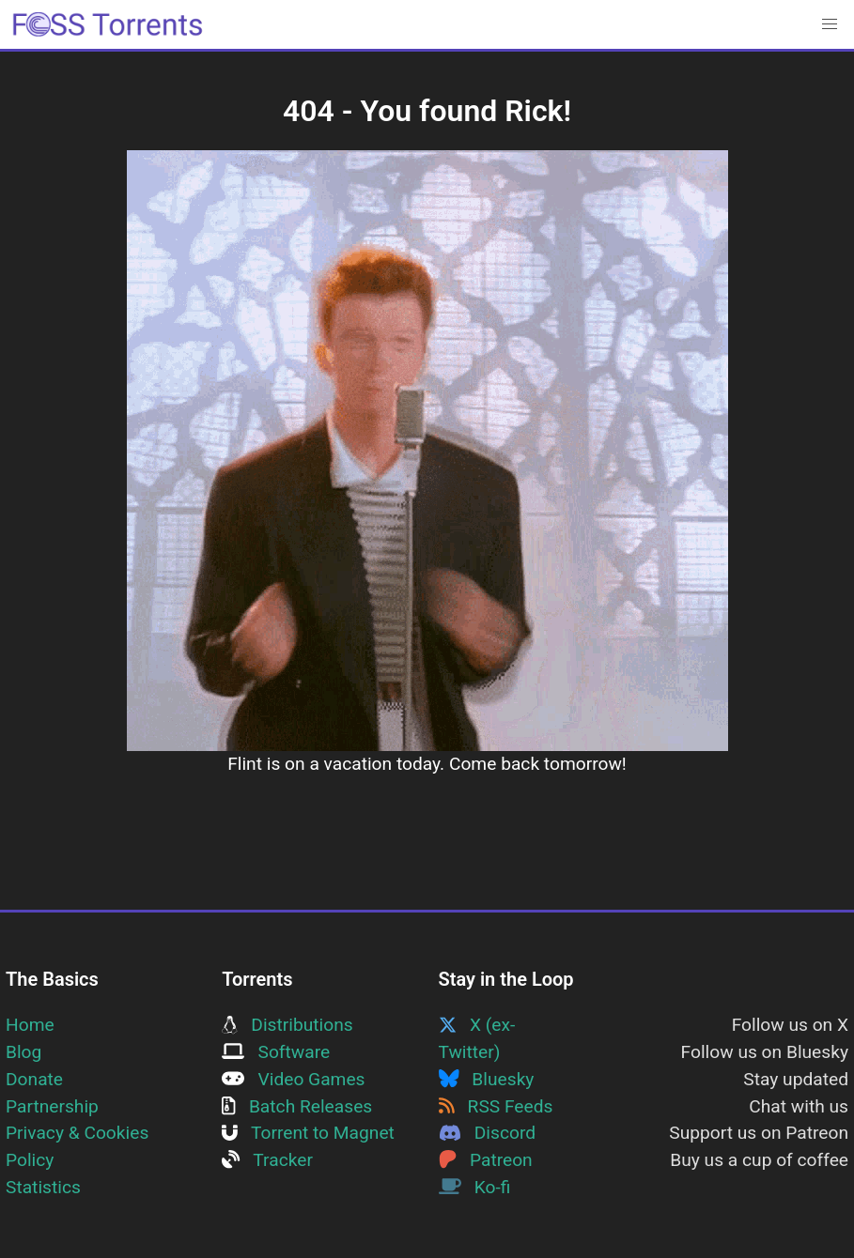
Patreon (486, 1160)
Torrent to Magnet (308, 1132)
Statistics (43, 1187)
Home (30, 1025)
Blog (23, 1052)
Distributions (287, 1025)
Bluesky (487, 1079)
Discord (487, 1132)
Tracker (267, 1160)
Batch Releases (297, 1106)
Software (276, 1052)
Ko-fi (475, 1187)
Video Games (293, 1079)
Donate (34, 1079)
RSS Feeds (496, 1106)
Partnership (52, 1106)
